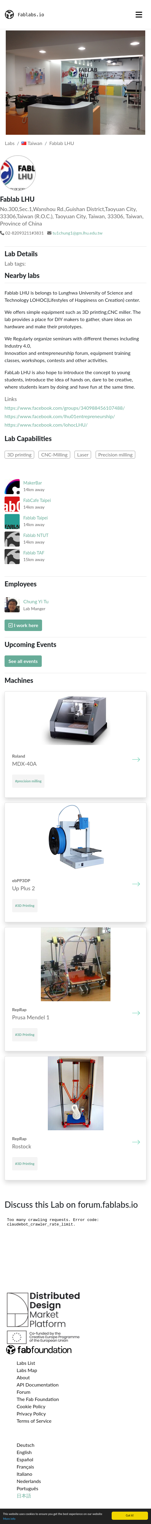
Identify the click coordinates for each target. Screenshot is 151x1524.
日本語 (24, 1495)
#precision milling (28, 781)
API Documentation (38, 1384)
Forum (23, 1392)
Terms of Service (34, 1421)
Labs (10, 143)
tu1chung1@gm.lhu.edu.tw (78, 232)
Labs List (26, 1363)
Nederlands (29, 1481)
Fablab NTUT (35, 535)
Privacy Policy (31, 1413)
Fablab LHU (61, 143)
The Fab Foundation (38, 1399)
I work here (23, 625)
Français (25, 1466)
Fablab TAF (33, 552)
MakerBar (32, 482)
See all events (23, 661)
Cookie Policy (31, 1406)
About (23, 1377)
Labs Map (27, 1370)
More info (9, 1519)
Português (27, 1488)
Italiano (24, 1474)
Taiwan (31, 143)
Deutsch (25, 1445)
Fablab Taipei (35, 517)
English (24, 1452)
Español (25, 1459)
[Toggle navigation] (139, 14)
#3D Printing (24, 905)
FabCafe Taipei (37, 500)
